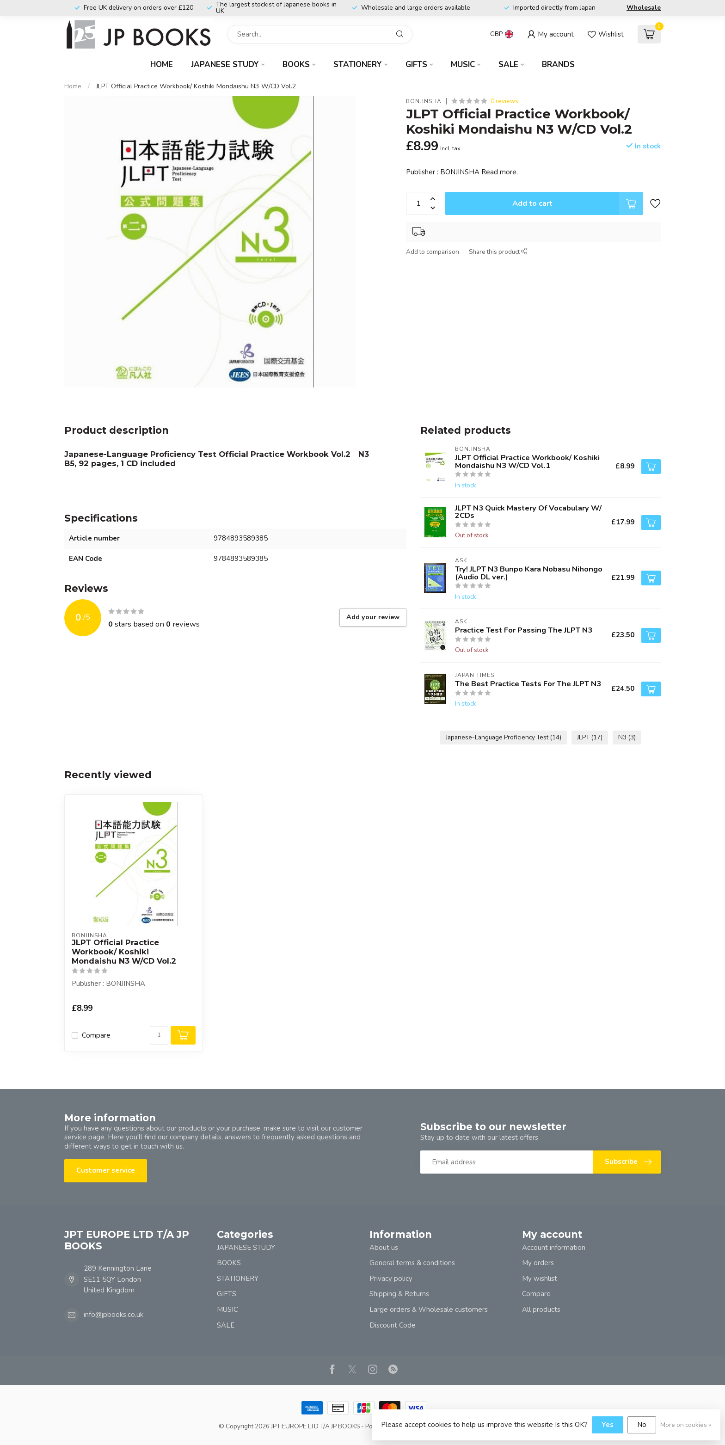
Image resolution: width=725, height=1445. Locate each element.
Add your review (372, 617)
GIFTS (416, 64)
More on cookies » (685, 1424)
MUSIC (463, 64)
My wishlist (539, 1278)
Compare (96, 1035)
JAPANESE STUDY (225, 64)
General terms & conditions (412, 1262)
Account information (553, 1247)
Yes (608, 1424)
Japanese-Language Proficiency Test (503, 737)
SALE (508, 64)
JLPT (589, 737)
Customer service (105, 1170)
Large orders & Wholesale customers (428, 1309)
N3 (627, 737)
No (641, 1424)
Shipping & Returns (399, 1293)
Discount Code (392, 1325)
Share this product (498, 251)
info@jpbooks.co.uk (113, 1314)
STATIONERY (357, 64)
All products (541, 1309)
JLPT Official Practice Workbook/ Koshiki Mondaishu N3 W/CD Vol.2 (196, 86)
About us (383, 1247)
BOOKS (296, 64)
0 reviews (504, 101)
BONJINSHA (424, 101)
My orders (538, 1262)
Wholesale (644, 7)
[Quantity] (159, 1035)
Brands (558, 64)
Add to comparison (432, 251)
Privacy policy (390, 1278)
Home (161, 64)
